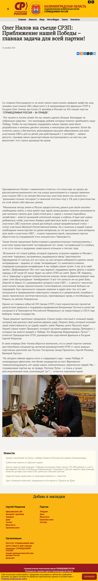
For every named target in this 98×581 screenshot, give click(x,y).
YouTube (43, 522)
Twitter (9, 522)
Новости (33, 19)
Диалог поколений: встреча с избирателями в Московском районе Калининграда (45, 458)
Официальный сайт (14, 512)
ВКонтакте (10, 525)
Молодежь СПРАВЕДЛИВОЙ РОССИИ (18, 549)
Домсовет (10, 558)
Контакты (75, 19)
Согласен (89, 577)
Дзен (8, 520)
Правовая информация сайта (14, 579)
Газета (65, 19)
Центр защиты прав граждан (19, 546)
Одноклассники (12, 528)
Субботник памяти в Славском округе (23, 462)
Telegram (10, 517)
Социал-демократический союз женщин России (19, 554)
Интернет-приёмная (15, 514)
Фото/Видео (53, 19)
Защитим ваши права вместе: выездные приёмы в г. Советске (35, 476)
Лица (41, 19)
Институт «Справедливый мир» (20, 543)
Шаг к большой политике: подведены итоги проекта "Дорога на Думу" (40, 481)
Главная (22, 19)
